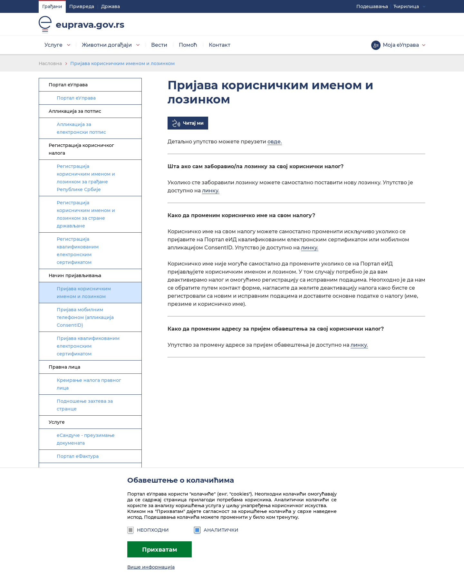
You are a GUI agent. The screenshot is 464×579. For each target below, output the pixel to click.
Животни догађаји (107, 45)
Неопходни (148, 530)
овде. (274, 142)
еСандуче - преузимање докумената (86, 439)
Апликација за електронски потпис (81, 128)
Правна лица (64, 367)
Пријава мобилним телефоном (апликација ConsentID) (85, 317)
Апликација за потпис (75, 111)
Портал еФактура (78, 456)
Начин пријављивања (75, 275)
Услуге (53, 45)
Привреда (81, 6)
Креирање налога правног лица (89, 384)
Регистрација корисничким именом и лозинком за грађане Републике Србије (86, 177)
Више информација (151, 567)
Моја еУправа (401, 45)
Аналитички (216, 530)
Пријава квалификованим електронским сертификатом (88, 346)
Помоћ (188, 45)
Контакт (219, 45)
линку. (210, 191)
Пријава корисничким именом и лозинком (122, 63)
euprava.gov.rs (90, 24)
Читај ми (193, 123)
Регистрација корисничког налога (81, 149)
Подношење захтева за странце (85, 405)
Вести (159, 45)
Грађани (52, 6)
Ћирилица (406, 6)
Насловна (50, 63)
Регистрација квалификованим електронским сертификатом (78, 250)
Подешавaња (372, 6)
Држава (110, 6)
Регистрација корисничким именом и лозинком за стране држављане (86, 214)
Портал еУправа (68, 85)
